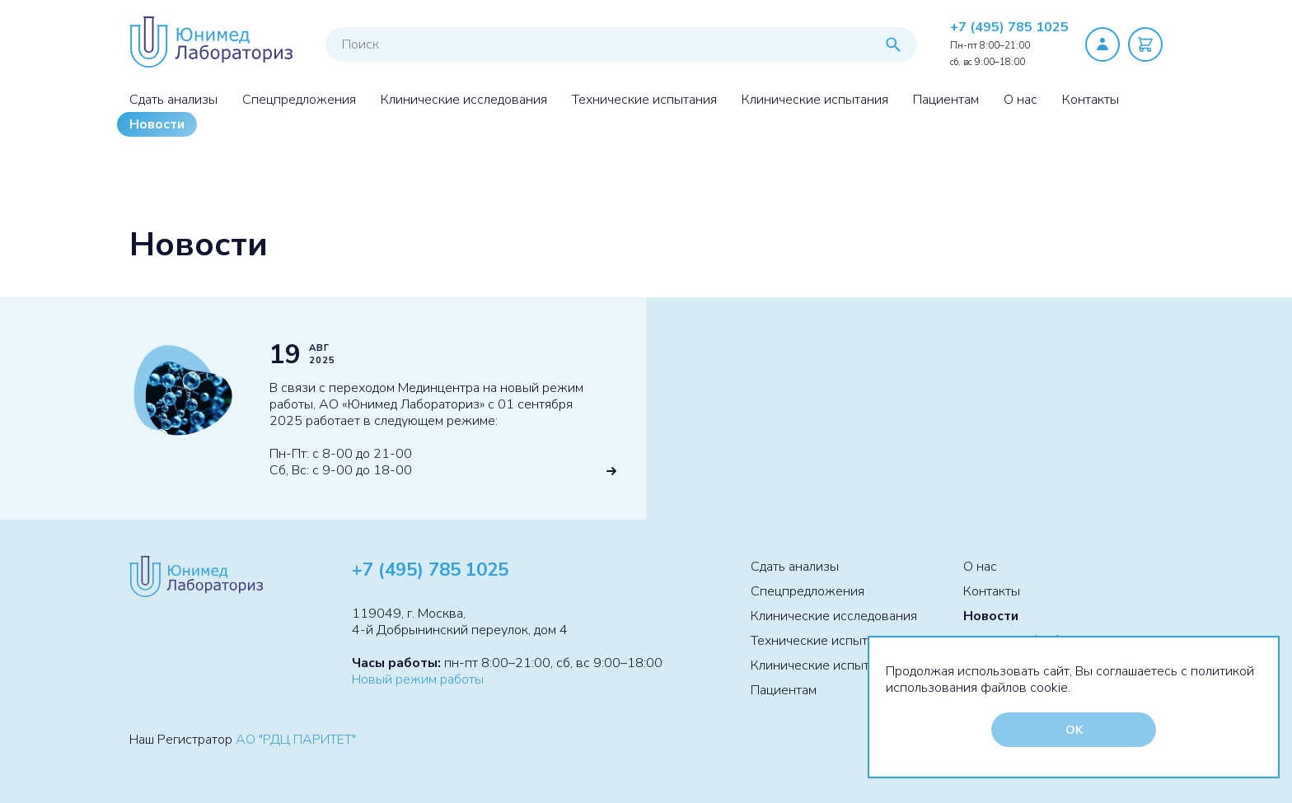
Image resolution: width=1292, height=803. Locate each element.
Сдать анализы (173, 100)
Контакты (1090, 100)
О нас (1020, 100)
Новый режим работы (418, 679)
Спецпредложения (299, 100)
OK (1074, 729)
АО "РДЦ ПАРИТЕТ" (296, 740)
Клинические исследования (464, 100)
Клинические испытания (815, 100)
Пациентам (946, 100)
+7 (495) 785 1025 (1009, 27)
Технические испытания (644, 100)
